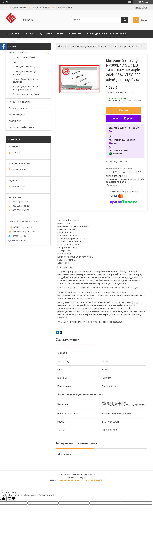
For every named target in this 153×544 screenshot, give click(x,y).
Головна (13, 33)
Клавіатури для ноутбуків (25, 66)
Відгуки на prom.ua (18, 108)
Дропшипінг (15, 121)
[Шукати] (124, 20)
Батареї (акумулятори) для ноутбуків (26, 80)
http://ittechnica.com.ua (21, 227)
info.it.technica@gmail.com (24, 232)
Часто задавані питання (21, 127)
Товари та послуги (18, 52)
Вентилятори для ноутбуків (26, 94)
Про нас (29, 33)
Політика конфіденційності (93, 480)
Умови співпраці (17, 114)
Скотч (15, 62)
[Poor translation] (11, 498)
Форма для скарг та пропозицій (106, 33)
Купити (123, 110)
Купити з (123, 118)
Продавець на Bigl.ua (76, 477)
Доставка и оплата (52, 33)
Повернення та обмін (20, 101)
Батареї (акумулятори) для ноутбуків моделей (26, 87)
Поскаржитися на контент (69, 480)
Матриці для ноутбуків (24, 57)
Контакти (75, 33)
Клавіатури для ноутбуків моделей (25, 72)
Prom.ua (91, 475)
